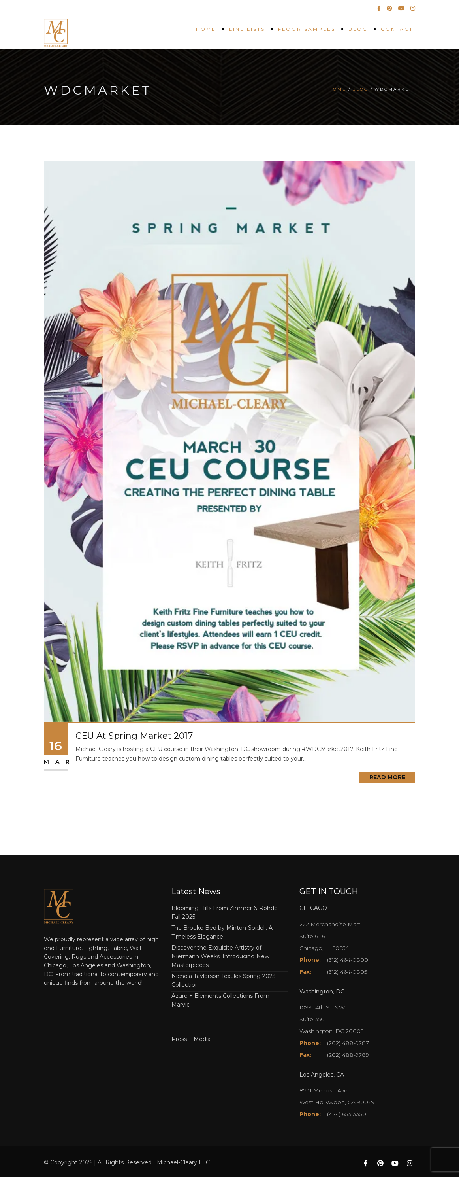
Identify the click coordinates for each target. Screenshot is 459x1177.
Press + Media (191, 1039)
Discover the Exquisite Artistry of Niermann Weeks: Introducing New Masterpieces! (220, 956)
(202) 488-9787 (348, 1042)
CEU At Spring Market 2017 (134, 735)
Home (206, 29)
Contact (397, 29)
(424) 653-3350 (346, 1114)
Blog (358, 29)
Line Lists (247, 29)
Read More (387, 777)
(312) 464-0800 (347, 959)
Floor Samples (306, 29)
